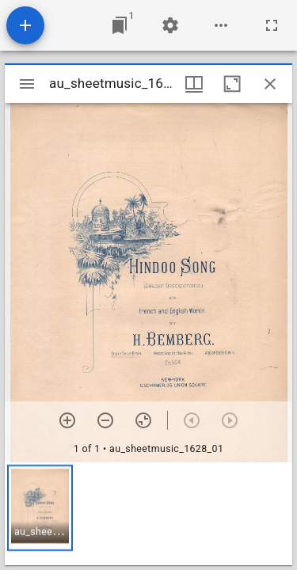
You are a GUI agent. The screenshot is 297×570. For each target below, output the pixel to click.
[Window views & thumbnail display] (194, 84)
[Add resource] (25, 25)
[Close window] (270, 84)
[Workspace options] (221, 25)
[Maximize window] (232, 84)
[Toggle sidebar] (27, 84)
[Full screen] (272, 25)
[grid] (148, 513)
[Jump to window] (120, 25)
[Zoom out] (105, 420)
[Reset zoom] (143, 420)
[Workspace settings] (170, 25)
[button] (40, 508)
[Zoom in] (67, 420)
